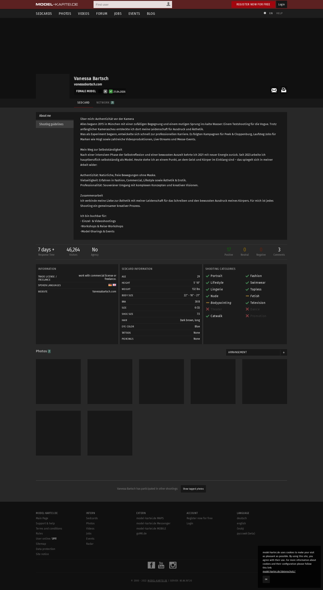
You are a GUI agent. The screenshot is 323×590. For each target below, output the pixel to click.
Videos (83, 13)
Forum (101, 13)
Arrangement (237, 352)
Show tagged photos (193, 488)
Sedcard (83, 102)
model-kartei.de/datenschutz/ (279, 571)
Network (105, 102)
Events (134, 13)
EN (271, 13)
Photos (65, 13)
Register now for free (253, 4)
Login (281, 4)
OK (266, 579)
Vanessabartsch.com (104, 291)
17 (229, 251)
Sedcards (44, 13)
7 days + (46, 251)
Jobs (118, 13)
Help (279, 13)
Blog (151, 13)
